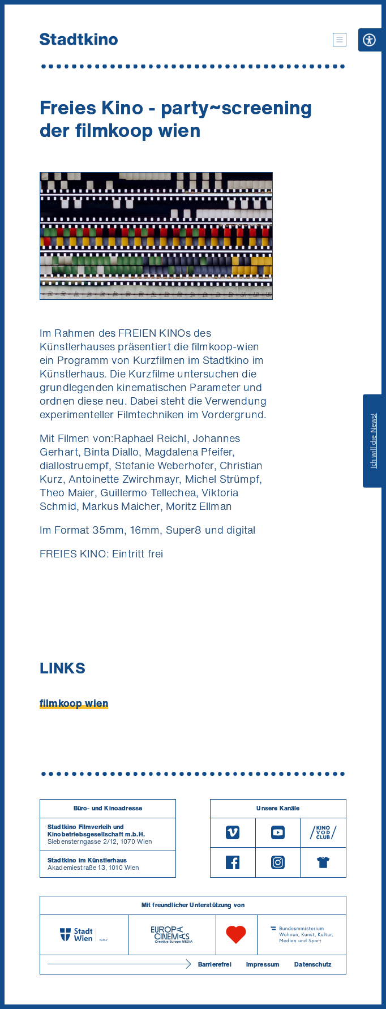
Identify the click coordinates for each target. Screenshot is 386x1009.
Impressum (263, 964)
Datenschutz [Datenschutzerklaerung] (312, 964)
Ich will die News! (373, 441)
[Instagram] (278, 862)
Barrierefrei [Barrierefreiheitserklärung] (214, 964)
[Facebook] (233, 862)
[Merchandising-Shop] (323, 862)
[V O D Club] (323, 832)
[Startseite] (79, 39)
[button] (339, 39)
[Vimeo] (233, 832)
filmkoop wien (74, 702)
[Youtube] (278, 832)
